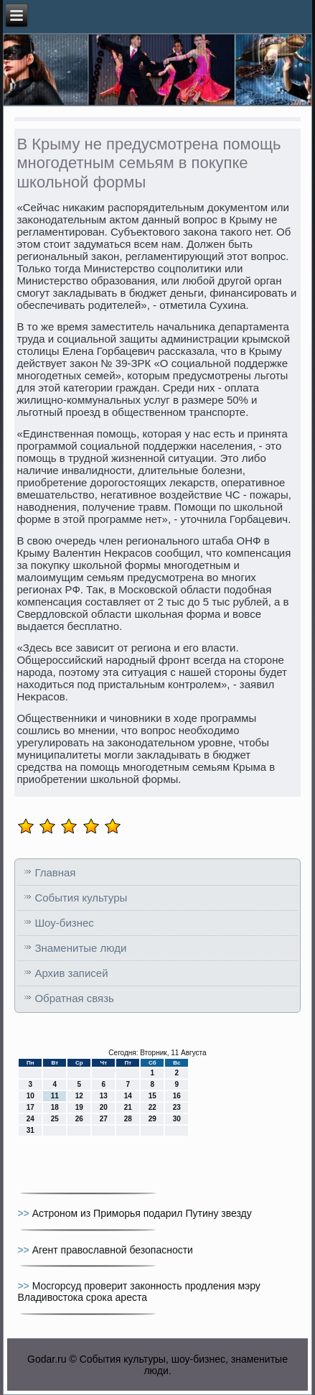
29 (152, 1119)
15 (152, 1096)
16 (177, 1096)
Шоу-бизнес (63, 923)
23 (177, 1107)
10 (30, 1096)
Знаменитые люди (80, 948)
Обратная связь (74, 998)
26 (79, 1119)
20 (104, 1107)
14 (128, 1096)
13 (104, 1096)
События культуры (80, 897)
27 (104, 1119)
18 (55, 1107)
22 (152, 1107)
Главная (54, 872)
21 (128, 1107)
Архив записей (71, 973)
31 (30, 1130)
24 (30, 1119)
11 (55, 1096)
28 (128, 1119)
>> (24, 1213)
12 (79, 1096)
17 (30, 1107)
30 (177, 1119)
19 (79, 1107)
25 (55, 1119)
